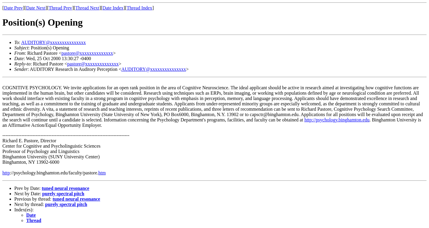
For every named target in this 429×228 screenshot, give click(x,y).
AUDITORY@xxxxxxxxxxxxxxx (53, 42)
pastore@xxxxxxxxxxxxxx (87, 53)
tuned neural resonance (65, 188)
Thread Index (139, 7)
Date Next (36, 7)
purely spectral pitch (63, 193)
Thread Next (87, 7)
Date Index (113, 7)
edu (366, 119)
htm (102, 172)
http (6, 172)
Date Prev (13, 7)
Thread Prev (60, 7)
